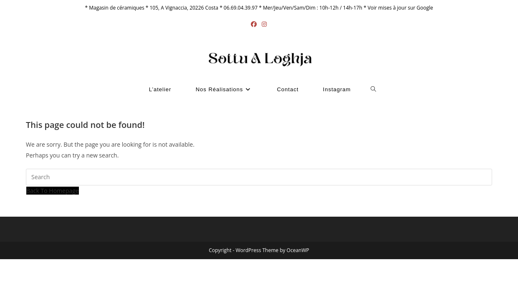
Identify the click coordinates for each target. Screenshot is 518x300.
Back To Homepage (52, 191)
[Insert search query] (259, 177)
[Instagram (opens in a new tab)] (264, 24)
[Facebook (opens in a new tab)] (253, 24)
